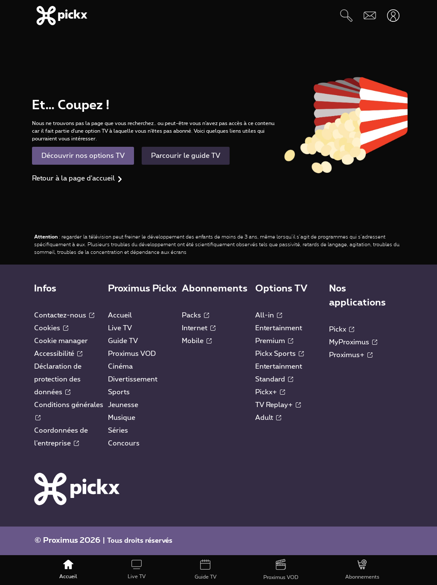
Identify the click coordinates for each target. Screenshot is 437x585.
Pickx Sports (279, 353)
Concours (124, 443)
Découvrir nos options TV (83, 155)
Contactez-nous (64, 315)
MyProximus (353, 342)
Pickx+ (270, 392)
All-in (268, 315)
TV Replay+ (278, 405)
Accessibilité (58, 353)
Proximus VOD (132, 353)
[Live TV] (136, 570)
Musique (121, 417)
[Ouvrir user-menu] (393, 15)
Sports (119, 392)
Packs (195, 315)
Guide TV (123, 341)
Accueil (120, 315)
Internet (199, 328)
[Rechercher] (346, 15)
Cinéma (120, 366)
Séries (118, 430)
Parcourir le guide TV (185, 155)
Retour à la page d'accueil (73, 178)
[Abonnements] (362, 570)
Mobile (197, 341)
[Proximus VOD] (281, 570)
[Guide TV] (205, 570)
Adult (268, 417)
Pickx (341, 329)
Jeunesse (123, 405)
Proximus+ (351, 355)
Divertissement (132, 379)
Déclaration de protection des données (58, 379)
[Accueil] (68, 570)
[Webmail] (370, 15)
